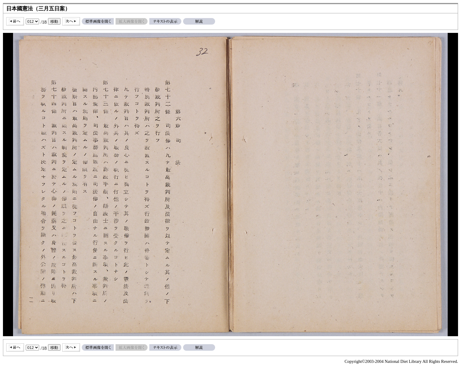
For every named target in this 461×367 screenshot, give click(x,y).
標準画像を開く (98, 21)
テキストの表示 (165, 21)
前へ (15, 21)
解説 (199, 21)
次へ (71, 21)
